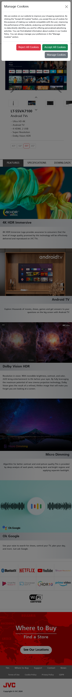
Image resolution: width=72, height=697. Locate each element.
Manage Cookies (56, 55)
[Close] (66, 6)
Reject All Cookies (28, 47)
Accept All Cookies (55, 47)
